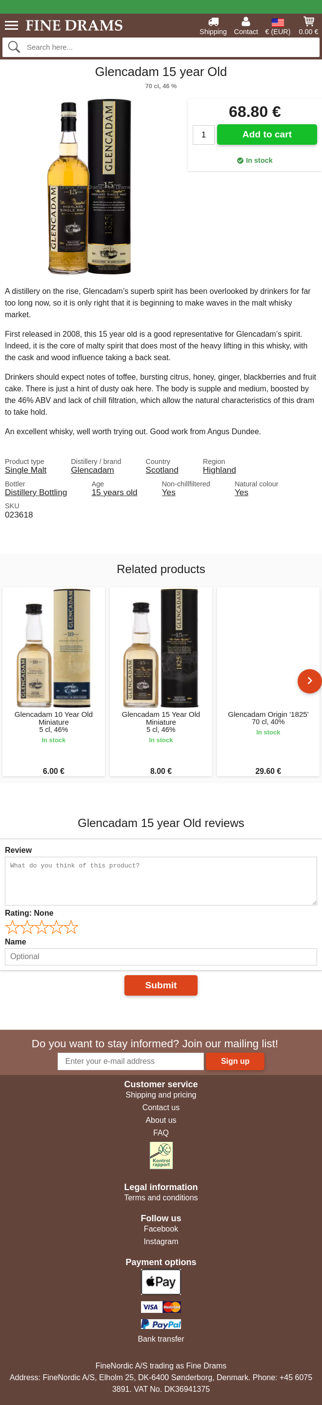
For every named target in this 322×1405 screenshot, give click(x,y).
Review (18, 850)
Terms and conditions (161, 1197)
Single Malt (25, 470)
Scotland (162, 470)
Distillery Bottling (36, 492)
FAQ (161, 1133)
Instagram (160, 1241)
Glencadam (92, 470)
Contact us (161, 1107)
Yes (169, 492)
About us (160, 1120)
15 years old (115, 492)
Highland (219, 470)
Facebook (161, 1229)
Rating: (29, 913)
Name (15, 942)
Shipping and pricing (161, 1095)
